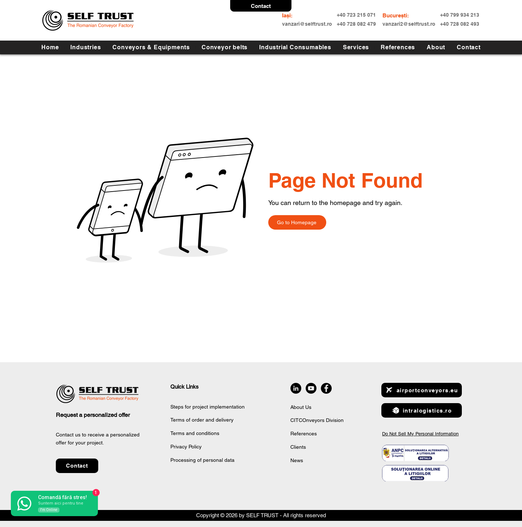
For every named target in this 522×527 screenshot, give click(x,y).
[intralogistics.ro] (421, 410)
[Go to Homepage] (297, 222)
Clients (298, 447)
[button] (260, 6)
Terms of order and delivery (201, 420)
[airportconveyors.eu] (421, 390)
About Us (300, 407)
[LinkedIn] (295, 388)
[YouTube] (311, 388)
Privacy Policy (186, 446)
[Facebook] (326, 388)
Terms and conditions (194, 433)
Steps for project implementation (207, 407)
